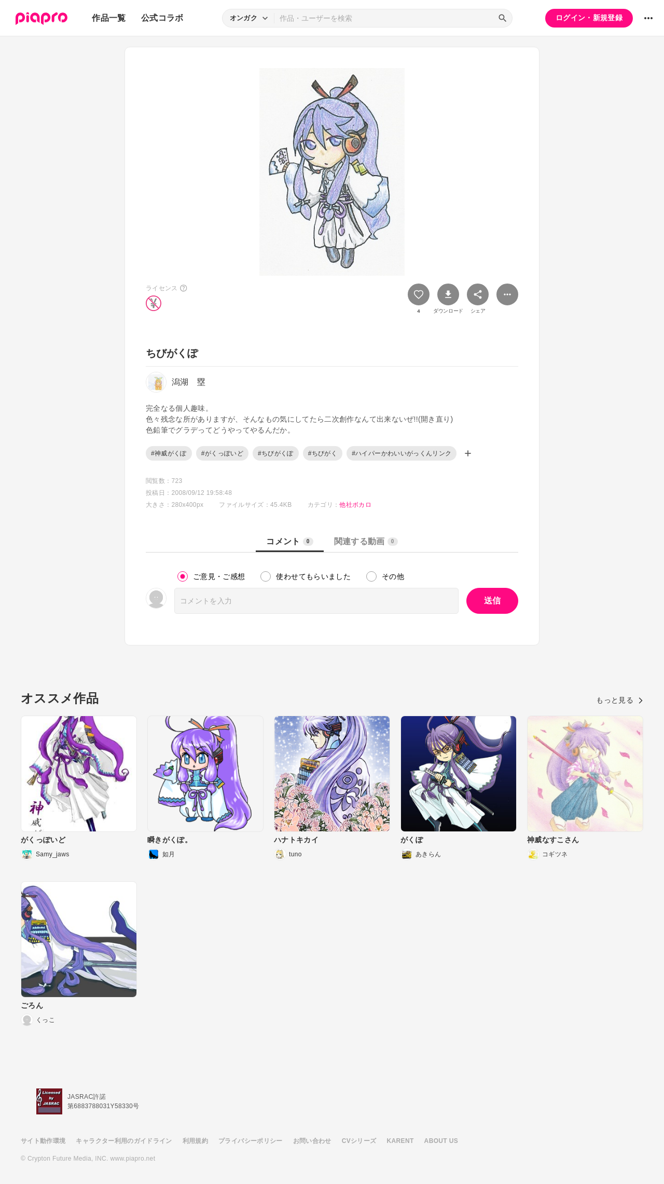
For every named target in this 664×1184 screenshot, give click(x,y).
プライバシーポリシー (250, 1141)
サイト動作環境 (43, 1141)
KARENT (400, 1141)
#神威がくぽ (169, 453)
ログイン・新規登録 (589, 18)
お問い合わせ (312, 1141)
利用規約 (195, 1141)
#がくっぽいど (222, 453)
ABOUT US (441, 1141)
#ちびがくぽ (276, 453)
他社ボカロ (355, 504)
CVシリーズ (359, 1141)
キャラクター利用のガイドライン (124, 1141)
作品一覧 (109, 18)
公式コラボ (162, 18)
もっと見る (619, 700)
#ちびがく (322, 453)
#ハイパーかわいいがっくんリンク (401, 453)
